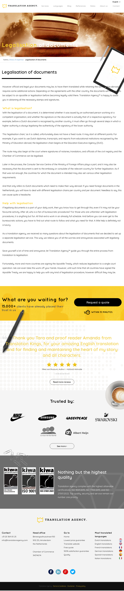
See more (62, 446)
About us (104, 6)
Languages (58, 6)
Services (45, 6)
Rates (92, 6)
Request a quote (97, 302)
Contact (116, 6)
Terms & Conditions (59, 587)
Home (66, 537)
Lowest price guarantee (74, 541)
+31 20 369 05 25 (9, 537)
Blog (69, 6)
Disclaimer (71, 587)
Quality (67, 555)
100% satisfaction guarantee (76, 551)
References (81, 6)
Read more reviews (62, 382)
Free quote (69, 548)
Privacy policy (80, 587)
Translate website (72, 544)
